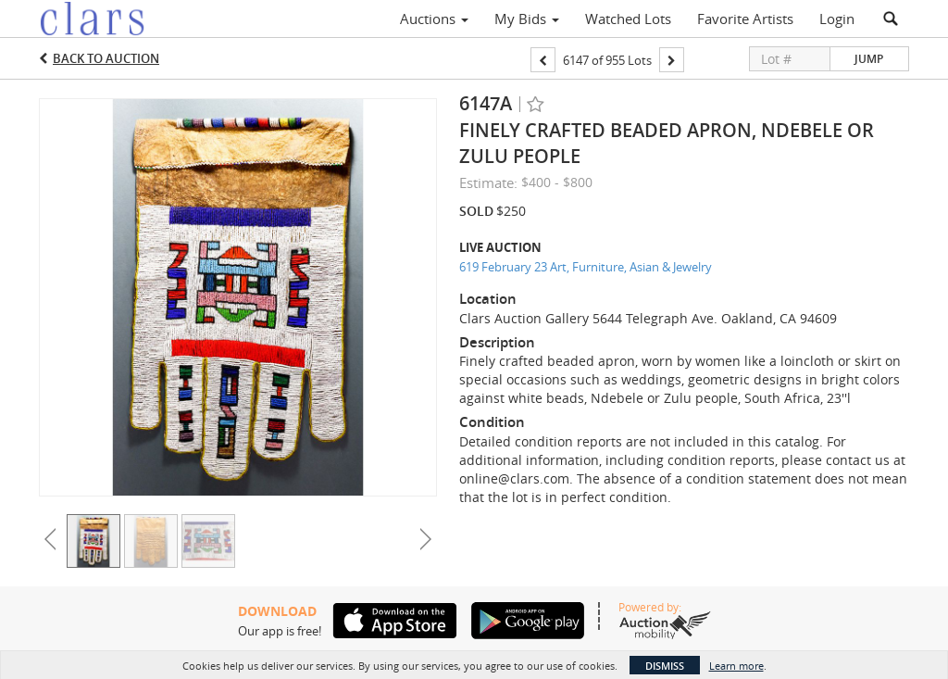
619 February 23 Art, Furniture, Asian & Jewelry (585, 266)
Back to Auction (106, 58)
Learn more (736, 666)
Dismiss (664, 666)
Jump (868, 59)
